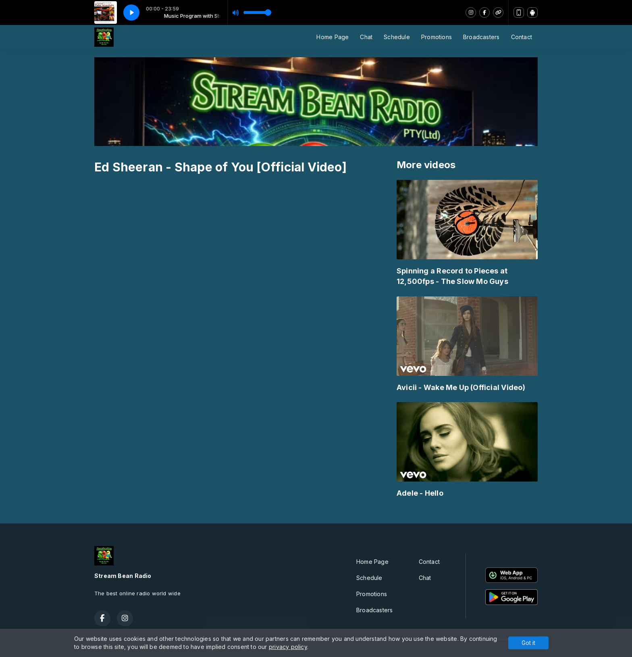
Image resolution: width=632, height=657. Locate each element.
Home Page (332, 36)
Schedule (397, 36)
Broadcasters (481, 36)
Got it (528, 642)
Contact (521, 36)
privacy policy (288, 646)
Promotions (436, 36)
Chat (366, 36)
